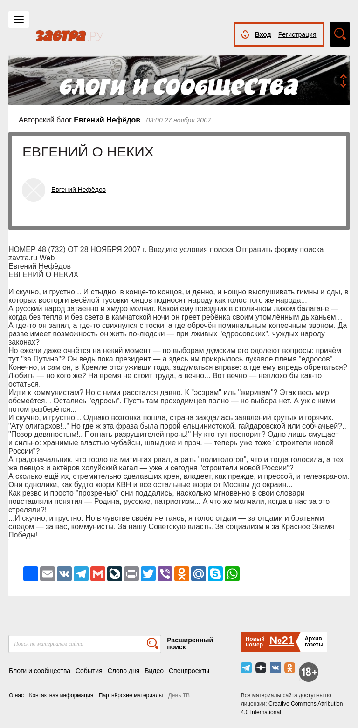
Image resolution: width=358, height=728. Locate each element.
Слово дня (124, 670)
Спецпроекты (189, 670)
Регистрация (297, 34)
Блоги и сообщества (39, 670)
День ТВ (179, 695)
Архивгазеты (313, 641)
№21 (281, 640)
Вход (263, 34)
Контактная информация (61, 695)
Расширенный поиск (190, 643)
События (89, 670)
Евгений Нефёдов (107, 120)
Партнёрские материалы (131, 695)
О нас (16, 695)
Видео (154, 670)
